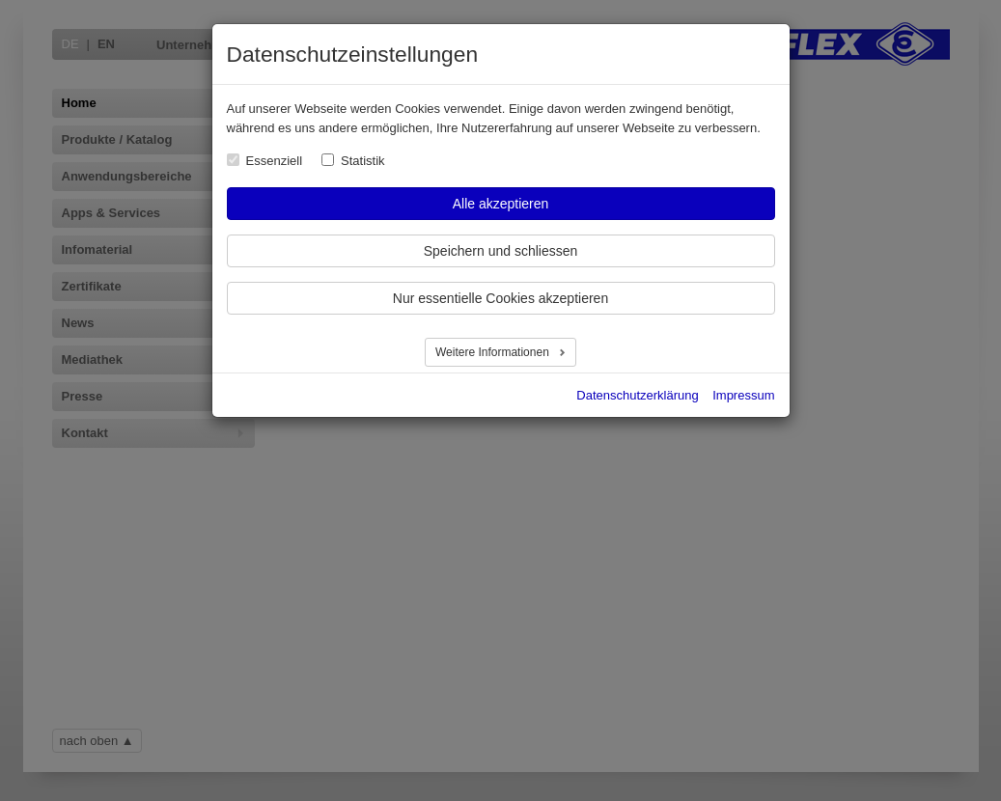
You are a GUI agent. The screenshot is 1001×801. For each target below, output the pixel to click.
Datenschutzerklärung (637, 395)
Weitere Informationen (493, 352)
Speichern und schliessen (501, 251)
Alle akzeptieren (501, 203)
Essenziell (274, 160)
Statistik (363, 160)
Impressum (743, 395)
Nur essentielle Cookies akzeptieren (500, 298)
